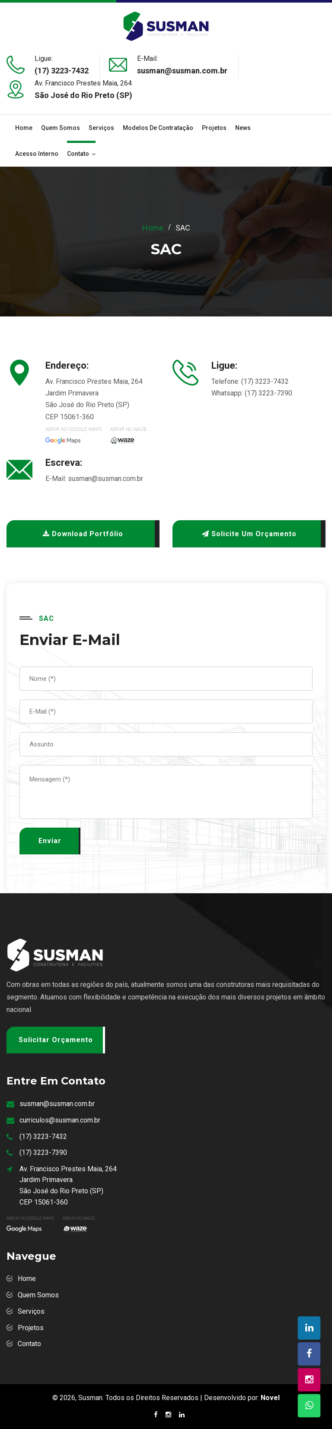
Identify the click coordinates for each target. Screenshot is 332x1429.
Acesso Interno (36, 153)
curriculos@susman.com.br (59, 1120)
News (243, 127)
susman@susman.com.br (105, 478)
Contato (78, 153)
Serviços (101, 127)
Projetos (214, 127)
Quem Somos (60, 127)
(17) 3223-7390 (268, 393)
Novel (270, 1398)
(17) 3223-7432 (62, 70)
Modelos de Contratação (158, 127)
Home (23, 127)
